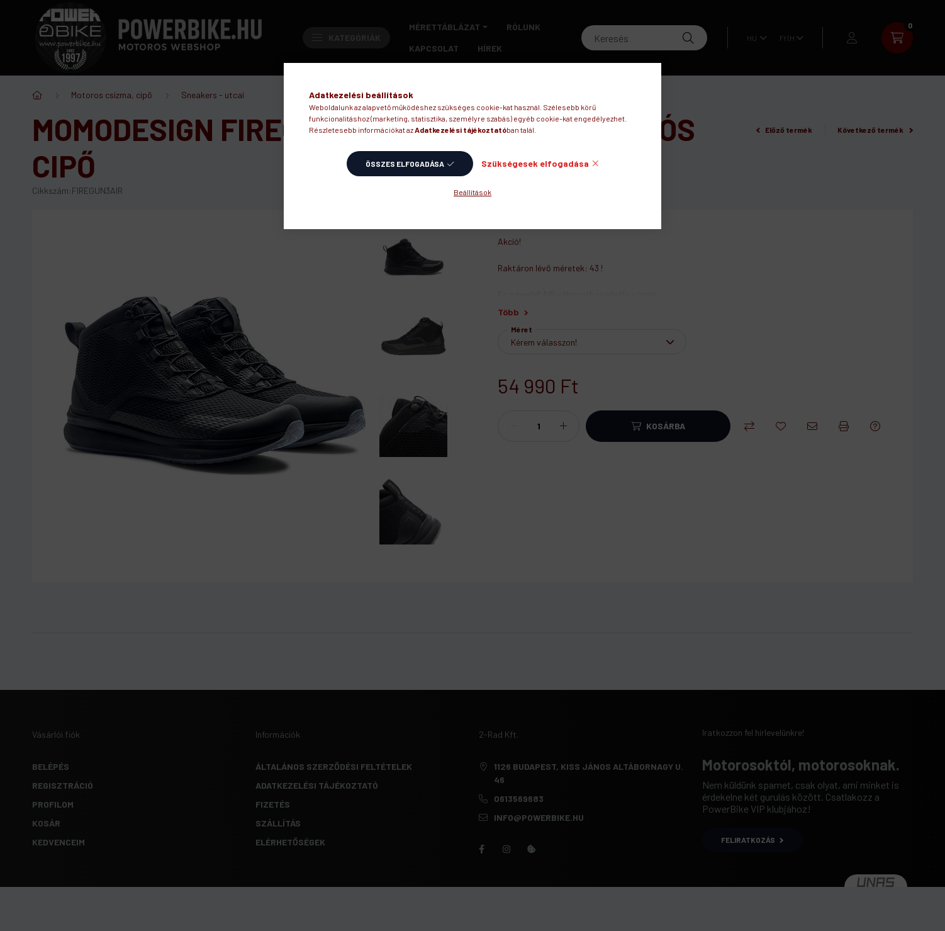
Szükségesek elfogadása (535, 163)
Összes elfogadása (405, 163)
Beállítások (472, 192)
